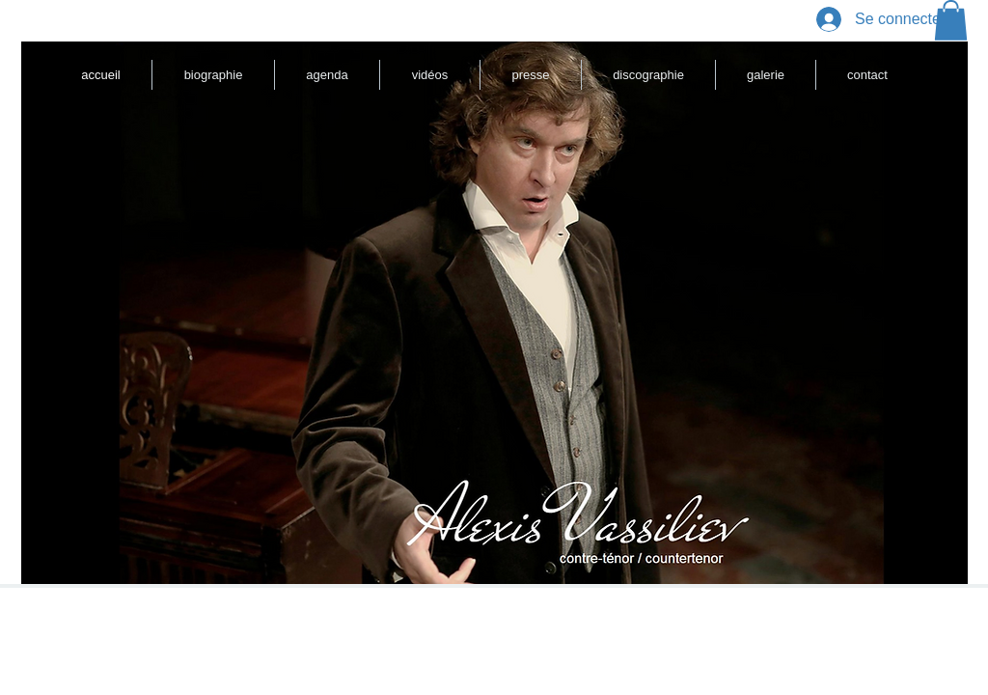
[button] (951, 20)
